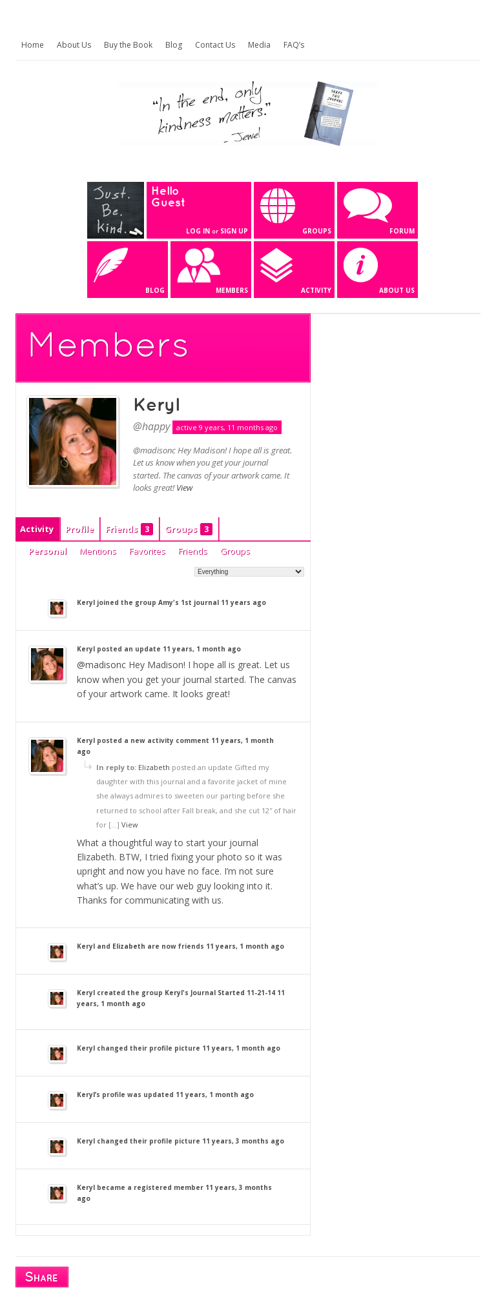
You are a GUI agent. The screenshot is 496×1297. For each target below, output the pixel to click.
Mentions (97, 551)
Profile (79, 529)
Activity (37, 529)
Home (32, 44)
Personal (47, 551)
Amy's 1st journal (188, 602)
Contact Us (215, 44)
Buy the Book (128, 44)
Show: (181, 571)
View (184, 487)
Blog (173, 44)
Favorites (147, 551)
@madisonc (101, 664)
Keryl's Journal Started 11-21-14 (220, 992)
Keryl (156, 405)
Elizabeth (154, 767)
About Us (74, 44)
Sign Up (234, 230)
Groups (188, 529)
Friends (129, 529)
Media (259, 44)
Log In (198, 230)
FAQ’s (294, 44)
